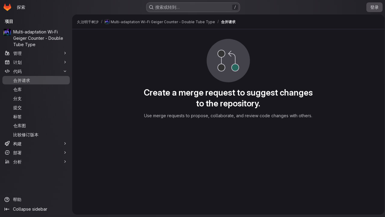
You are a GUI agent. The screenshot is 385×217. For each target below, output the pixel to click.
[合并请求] (36, 80)
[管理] (36, 53)
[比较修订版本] (36, 134)
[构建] (36, 143)
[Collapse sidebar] (36, 209)
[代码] (36, 71)
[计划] (36, 62)
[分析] (36, 161)
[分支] (36, 98)
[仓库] (36, 89)
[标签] (36, 116)
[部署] (36, 152)
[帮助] (36, 199)
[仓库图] (36, 125)
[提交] (36, 107)
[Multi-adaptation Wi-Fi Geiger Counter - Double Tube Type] (36, 38)
